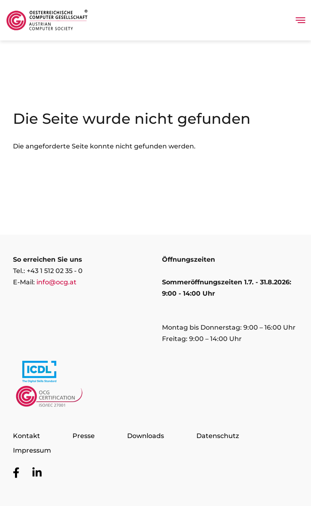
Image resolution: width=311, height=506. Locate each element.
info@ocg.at (56, 282)
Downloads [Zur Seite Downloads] (145, 436)
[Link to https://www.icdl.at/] (39, 373)
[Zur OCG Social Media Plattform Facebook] (16, 473)
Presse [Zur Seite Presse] (83, 436)
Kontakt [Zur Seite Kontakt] (26, 436)
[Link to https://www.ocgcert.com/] (49, 398)
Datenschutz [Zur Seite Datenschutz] (217, 436)
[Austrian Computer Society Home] (46, 20)
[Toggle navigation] (300, 20)
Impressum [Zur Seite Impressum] (32, 450)
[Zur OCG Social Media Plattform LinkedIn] (37, 473)
